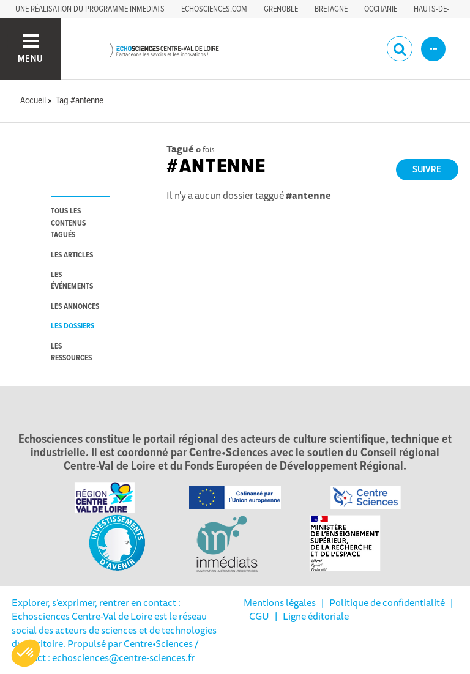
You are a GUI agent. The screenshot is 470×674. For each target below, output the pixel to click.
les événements (72, 281)
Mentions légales (280, 602)
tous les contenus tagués (68, 223)
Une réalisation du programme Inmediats (90, 9)
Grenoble (281, 9)
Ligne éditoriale (316, 616)
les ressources (71, 352)
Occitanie (380, 9)
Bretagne (331, 9)
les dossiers (72, 326)
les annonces (75, 307)
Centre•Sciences (158, 643)
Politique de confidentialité (387, 602)
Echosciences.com (214, 9)
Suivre (426, 169)
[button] (25, 653)
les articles (72, 255)
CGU (259, 616)
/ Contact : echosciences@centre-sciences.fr (105, 650)
